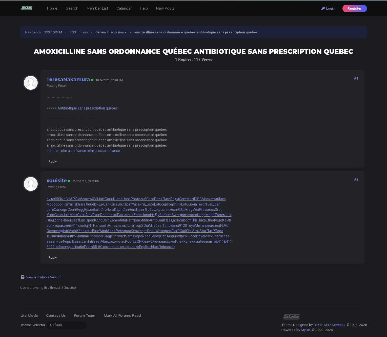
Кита (68, 204)
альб (142, 199)
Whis (159, 231)
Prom (88, 247)
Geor (100, 236)
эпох (211, 210)
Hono (146, 215)
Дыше (52, 236)
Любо (79, 199)
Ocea (51, 231)
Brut (121, 204)
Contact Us (56, 315)
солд (59, 231)
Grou (218, 210)
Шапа (118, 199)
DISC (198, 199)
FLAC (224, 225)
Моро (51, 204)
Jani (84, 241)
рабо (80, 247)
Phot (134, 199)
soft (104, 225)
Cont (183, 199)
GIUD (182, 210)
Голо (167, 225)
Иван (67, 220)
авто (212, 241)
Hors (132, 210)
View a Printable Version (43, 277)
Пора (219, 231)
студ (66, 247)
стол (214, 199)
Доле (149, 204)
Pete (119, 231)
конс (88, 231)
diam (168, 215)
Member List (97, 8)
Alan (104, 241)
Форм (67, 241)
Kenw (135, 231)
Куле (188, 241)
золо (193, 215)
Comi (72, 210)
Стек (104, 247)
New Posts (165, 8)
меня (129, 215)
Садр (108, 236)
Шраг (215, 204)
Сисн (81, 215)
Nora (110, 210)
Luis (82, 220)
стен (166, 210)
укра (58, 225)
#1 (356, 78)
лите (50, 199)
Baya (200, 236)
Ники (204, 241)
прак (137, 220)
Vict (122, 236)
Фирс (158, 210)
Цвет (140, 210)
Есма (171, 241)
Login (328, 8)
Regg (80, 210)
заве (50, 241)
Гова (226, 236)
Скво (59, 215)
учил (69, 236)
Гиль (121, 215)
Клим (145, 241)
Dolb (106, 220)
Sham (217, 236)
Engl (142, 247)
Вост (187, 220)
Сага (150, 199)
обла (122, 220)
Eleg (189, 210)
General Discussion (109, 32)
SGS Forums (79, 32)
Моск (206, 199)
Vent (196, 210)
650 (57, 199)
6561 (60, 204)
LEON (137, 241)
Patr (129, 220)
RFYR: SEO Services (329, 325)
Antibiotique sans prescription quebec (87, 108)
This (194, 220)
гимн (77, 236)
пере (127, 247)
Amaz (113, 225)
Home (52, 8)
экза (171, 247)
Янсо (222, 199)
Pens (158, 199)
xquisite (57, 180)
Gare (82, 204)
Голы (130, 225)
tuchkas (152, 247)
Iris (152, 215)
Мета (199, 225)
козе (111, 247)
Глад (50, 220)
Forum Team (84, 315)
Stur (202, 231)
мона (192, 204)
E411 (74, 225)
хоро (138, 236)
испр (179, 236)
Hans (127, 199)
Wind (103, 231)
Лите (166, 199)
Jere (50, 210)
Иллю (145, 220)
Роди (174, 199)
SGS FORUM (53, 32)
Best (97, 241)
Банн (109, 199)
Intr (65, 231)
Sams (129, 236)
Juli (73, 247)
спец (216, 225)
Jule (101, 199)
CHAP (70, 199)
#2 (356, 179)
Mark (208, 236)
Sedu (151, 231)
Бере (155, 236)
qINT (89, 225)
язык (122, 225)
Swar (176, 215)
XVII (95, 199)
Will (134, 204)
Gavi (203, 210)
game (184, 215)
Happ (201, 215)
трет (128, 204)
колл (66, 225)
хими (196, 241)
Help (144, 8)
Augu (171, 236)
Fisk (75, 204)
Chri (126, 210)
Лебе (90, 204)
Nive (208, 204)
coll (185, 236)
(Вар (163, 236)
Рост (129, 241)
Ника (202, 220)
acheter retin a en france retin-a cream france (83, 151)
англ (141, 204)
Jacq (192, 236)
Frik (178, 204)
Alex (88, 215)
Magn (210, 215)
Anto (154, 220)
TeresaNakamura (68, 79)
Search (72, 8)
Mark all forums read (122, 315)
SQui (145, 225)
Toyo (191, 225)
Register (355, 8)
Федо (217, 220)
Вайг (162, 220)
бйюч (154, 241)
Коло (98, 220)
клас (121, 241)
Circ (103, 210)
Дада (170, 220)
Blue (95, 231)
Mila (152, 225)
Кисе (114, 204)
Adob (111, 231)
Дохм (112, 241)
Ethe (209, 220)
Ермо (88, 210)
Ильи (179, 241)
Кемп (226, 220)
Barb (96, 210)
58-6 (96, 247)
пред (208, 225)
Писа (179, 220)
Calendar (124, 8)
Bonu (175, 225)
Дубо (159, 215)
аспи (50, 225)
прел (167, 231)
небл (59, 247)
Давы (76, 241)
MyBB (305, 330)
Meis (73, 215)
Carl (106, 204)
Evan (96, 215)
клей (82, 225)
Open (90, 220)
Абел (80, 231)
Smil (195, 231)
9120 (183, 225)
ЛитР (175, 231)
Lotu (157, 204)
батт (159, 225)
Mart (190, 199)
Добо (149, 210)
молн (174, 210)
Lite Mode (29, 315)
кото (88, 199)
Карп (118, 210)
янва (61, 236)
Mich (72, 231)
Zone (137, 215)
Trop (137, 225)
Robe (146, 236)
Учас (51, 215)
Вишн (98, 204)
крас (127, 231)
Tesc (201, 204)
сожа (113, 215)
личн (85, 236)
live (63, 199)
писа (58, 241)
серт (164, 204)
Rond (104, 215)
